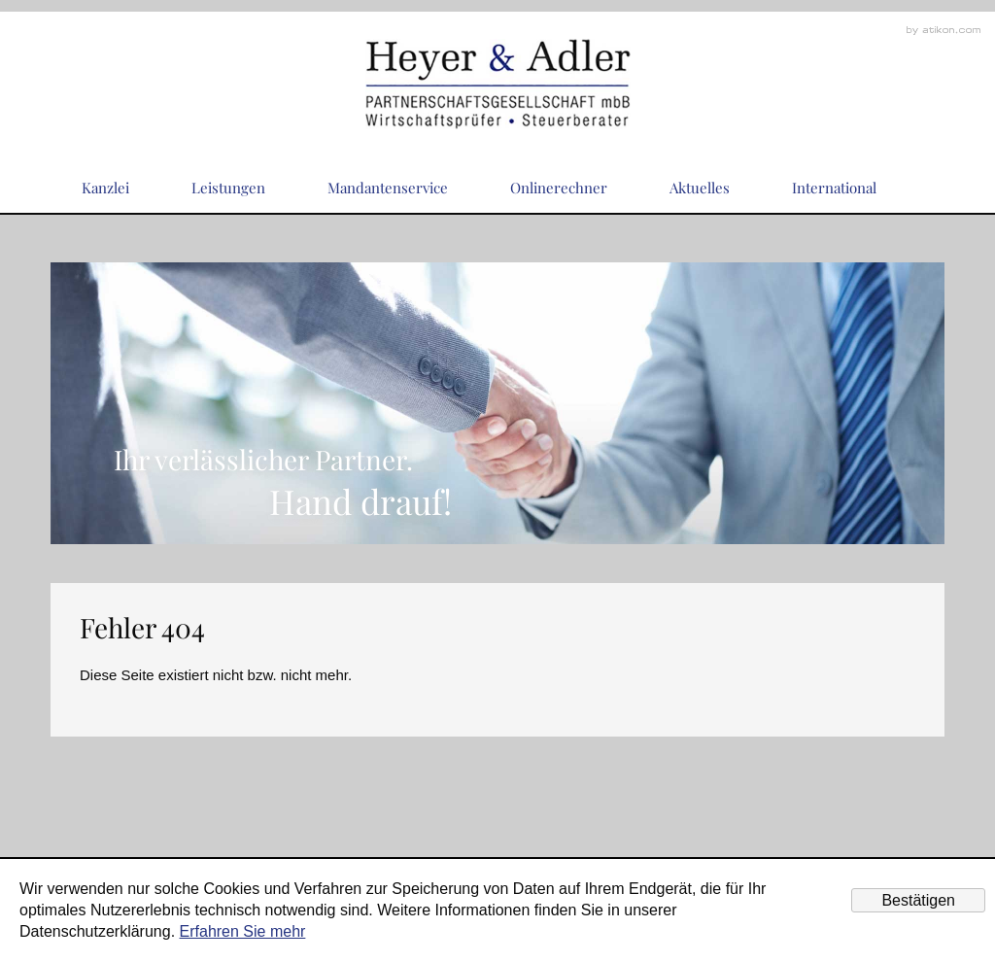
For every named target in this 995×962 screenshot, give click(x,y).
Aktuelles (699, 187)
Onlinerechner (558, 187)
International (834, 187)
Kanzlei (105, 187)
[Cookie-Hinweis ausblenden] (918, 900)
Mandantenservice (387, 187)
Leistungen (228, 187)
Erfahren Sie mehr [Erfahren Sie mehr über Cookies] (243, 931)
